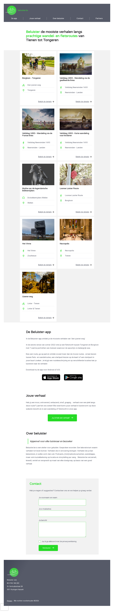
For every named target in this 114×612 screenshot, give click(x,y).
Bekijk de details (45, 102)
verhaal (34, 19)
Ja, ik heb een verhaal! (61, 419)
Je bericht (43, 522)
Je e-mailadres (45, 511)
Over (58, 19)
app (14, 19)
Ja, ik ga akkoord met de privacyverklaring (57, 544)
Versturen (46, 550)
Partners (99, 19)
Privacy (9, 603)
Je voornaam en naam (48, 500)
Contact (80, 19)
